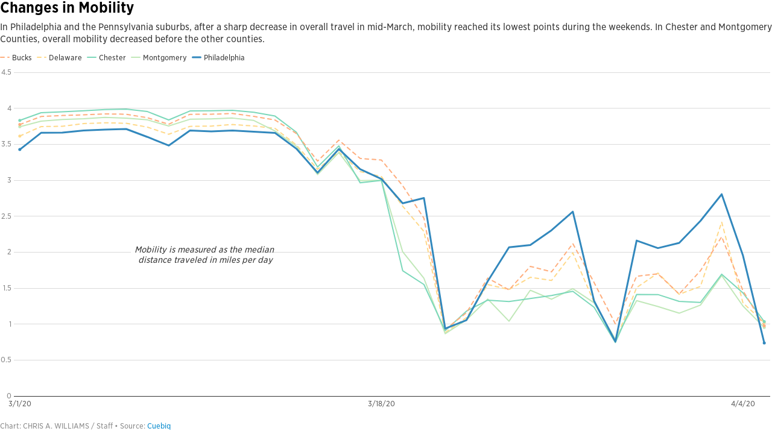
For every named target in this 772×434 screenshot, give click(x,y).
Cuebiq (159, 425)
